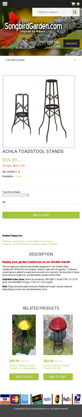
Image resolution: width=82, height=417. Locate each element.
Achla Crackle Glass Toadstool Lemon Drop (23, 367)
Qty (3, 202)
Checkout (71, 43)
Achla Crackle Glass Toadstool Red (56, 367)
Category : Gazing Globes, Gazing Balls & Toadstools (27, 241)
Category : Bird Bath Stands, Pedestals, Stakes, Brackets (29, 244)
